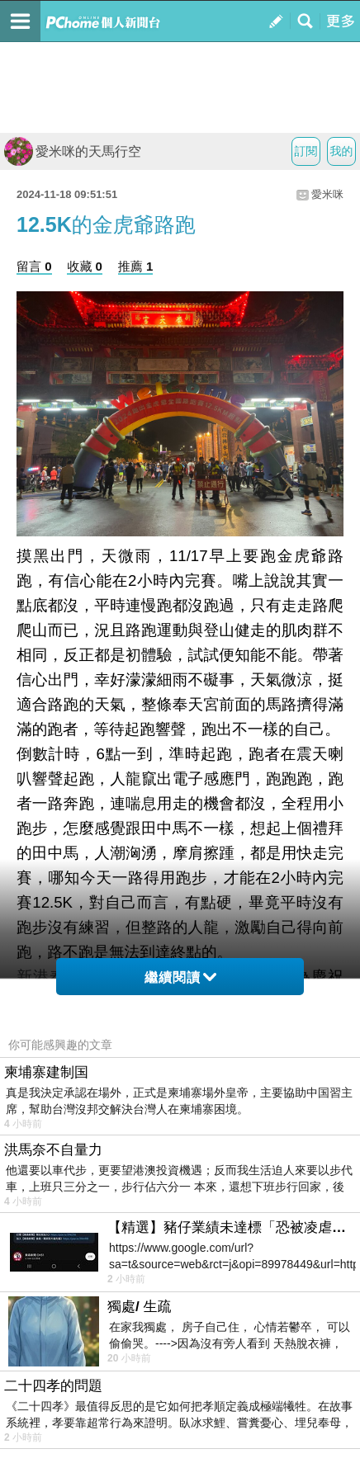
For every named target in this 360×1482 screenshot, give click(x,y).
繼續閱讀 (180, 977)
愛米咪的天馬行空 (72, 151)
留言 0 (34, 266)
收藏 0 (84, 266)
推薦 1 (136, 266)
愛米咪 (327, 194)
